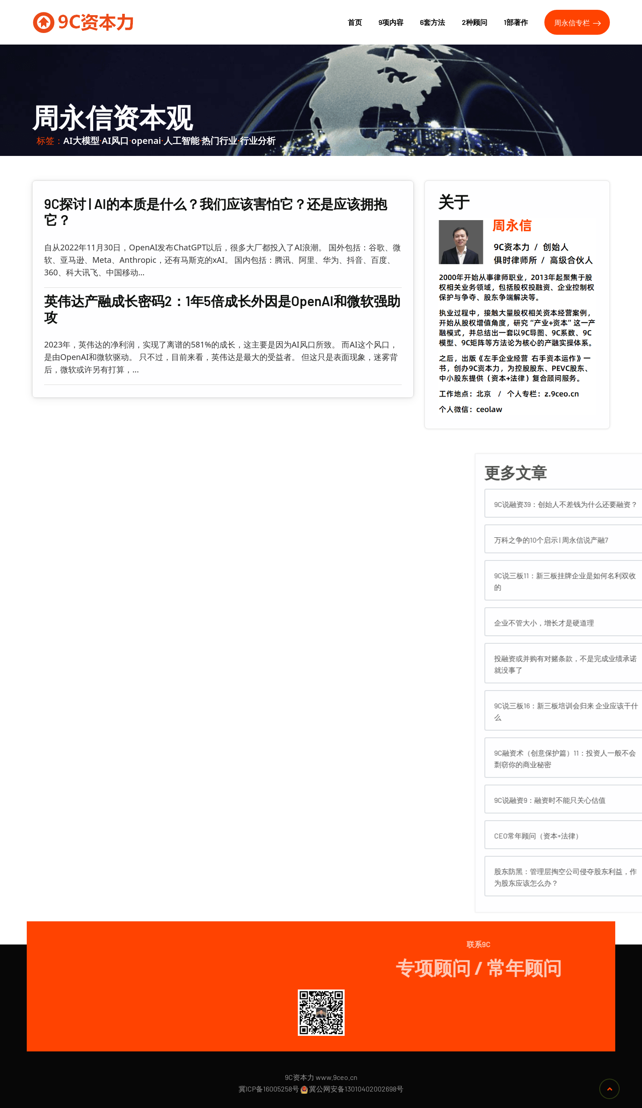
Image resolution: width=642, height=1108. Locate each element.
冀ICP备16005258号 (269, 1088)
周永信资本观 (112, 117)
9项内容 (391, 22)
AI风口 (115, 141)
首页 (355, 22)
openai (146, 141)
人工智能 (181, 141)
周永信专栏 (577, 23)
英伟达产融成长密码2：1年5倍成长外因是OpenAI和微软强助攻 (222, 309)
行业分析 (258, 141)
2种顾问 (474, 22)
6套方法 (432, 22)
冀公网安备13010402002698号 (356, 1088)
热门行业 (219, 141)
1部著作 (516, 22)
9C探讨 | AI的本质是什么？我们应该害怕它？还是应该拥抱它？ (215, 212)
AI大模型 (81, 141)
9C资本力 (299, 1077)
